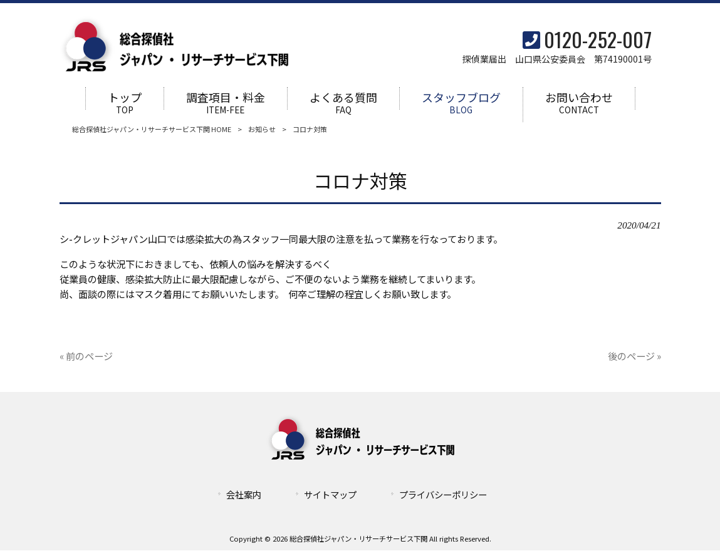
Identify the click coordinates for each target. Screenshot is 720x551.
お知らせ (262, 130)
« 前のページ (86, 356)
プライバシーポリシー (443, 495)
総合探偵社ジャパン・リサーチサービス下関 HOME (151, 130)
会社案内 (243, 495)
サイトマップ (330, 495)
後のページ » (634, 356)
